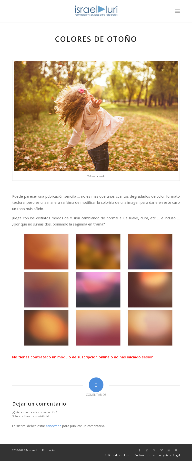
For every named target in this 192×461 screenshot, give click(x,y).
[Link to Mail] (176, 450)
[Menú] (177, 11)
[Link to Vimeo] (161, 450)
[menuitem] (177, 11)
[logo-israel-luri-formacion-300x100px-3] (96, 11)
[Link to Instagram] (147, 450)
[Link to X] (154, 450)
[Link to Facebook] (139, 450)
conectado (53, 426)
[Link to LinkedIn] (168, 450)
